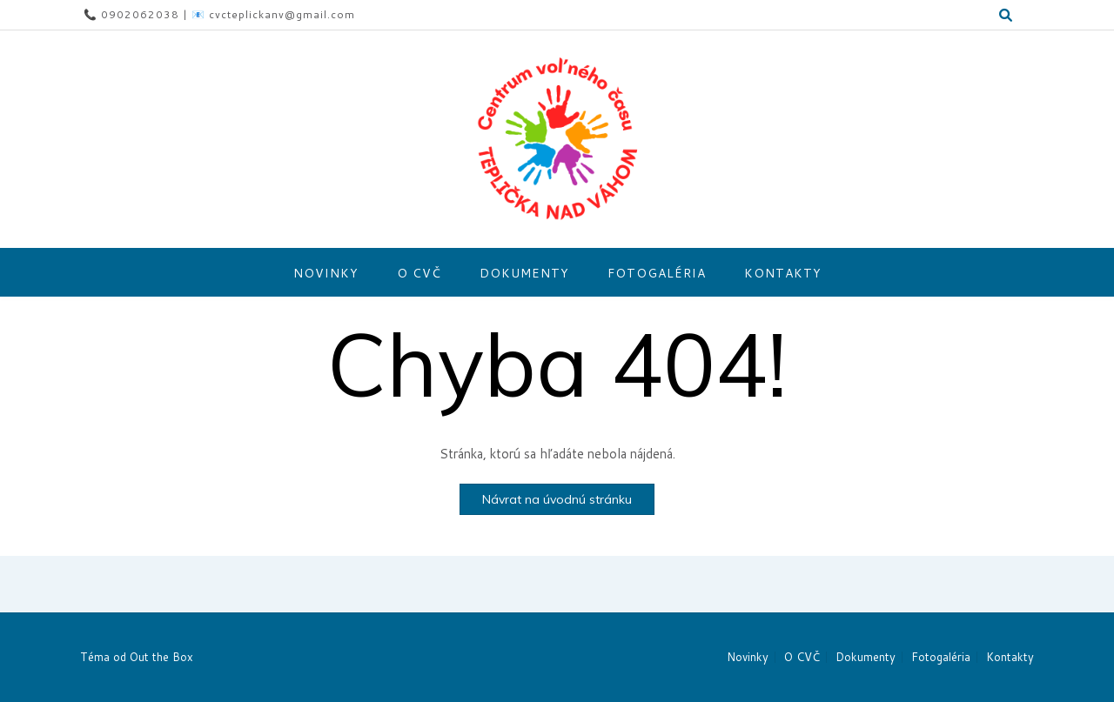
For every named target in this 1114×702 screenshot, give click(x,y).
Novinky (326, 273)
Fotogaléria (656, 273)
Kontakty (783, 273)
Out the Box (161, 657)
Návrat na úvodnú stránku (557, 499)
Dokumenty (524, 273)
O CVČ (419, 273)
